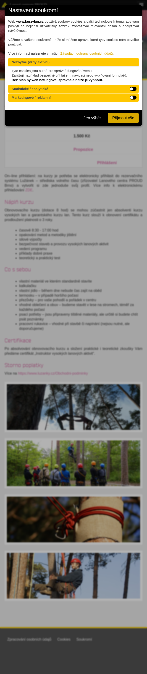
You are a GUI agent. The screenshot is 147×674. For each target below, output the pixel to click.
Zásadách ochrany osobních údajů (86, 53)
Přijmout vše (123, 118)
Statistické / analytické (30, 89)
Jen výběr (92, 118)
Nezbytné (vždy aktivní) (31, 62)
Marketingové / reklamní (31, 97)
